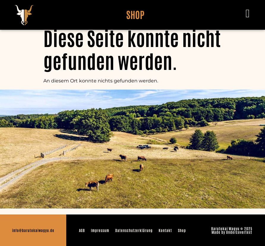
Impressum (100, 230)
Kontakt (165, 230)
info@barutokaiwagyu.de (33, 230)
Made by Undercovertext (232, 232)
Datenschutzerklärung (134, 230)
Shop (182, 230)
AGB (82, 230)
